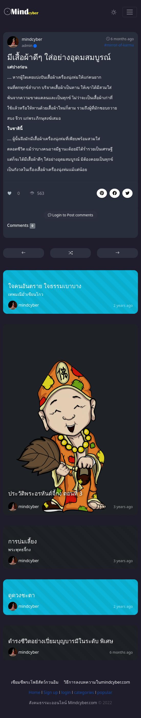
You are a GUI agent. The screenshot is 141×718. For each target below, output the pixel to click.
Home (34, 692)
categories (84, 692)
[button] (115, 193)
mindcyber (32, 39)
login (66, 692)
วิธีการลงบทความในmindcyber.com (97, 682)
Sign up (51, 692)
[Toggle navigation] (130, 12)
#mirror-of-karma (119, 45)
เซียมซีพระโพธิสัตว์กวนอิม (35, 682)
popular (104, 692)
